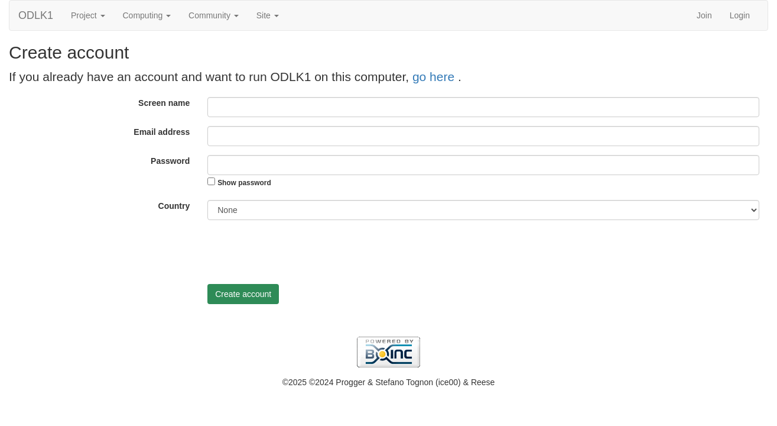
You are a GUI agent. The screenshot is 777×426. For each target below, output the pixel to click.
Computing (147, 15)
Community (213, 15)
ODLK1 (35, 15)
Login (740, 15)
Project (88, 15)
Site (267, 15)
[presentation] (297, 252)
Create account (243, 294)
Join (704, 15)
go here (435, 76)
